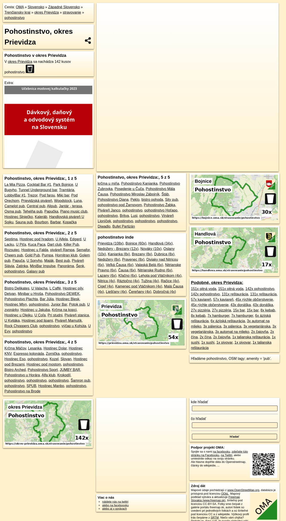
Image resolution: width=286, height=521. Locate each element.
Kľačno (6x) (127, 275)
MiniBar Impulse (43, 266)
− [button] (104, 17)
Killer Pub (71, 244)
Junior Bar (59, 304)
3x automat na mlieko (232, 332)
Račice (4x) (170, 281)
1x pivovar (224, 342)
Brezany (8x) (142, 254)
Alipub (52, 206)
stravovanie (72, 12)
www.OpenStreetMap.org (243, 490)
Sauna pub (24, 222)
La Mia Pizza (14, 184)
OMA (20, 7)
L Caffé (55, 288)
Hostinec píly (73, 288)
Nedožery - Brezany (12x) (118, 249)
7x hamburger (218, 316)
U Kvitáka (12, 320)
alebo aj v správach (114, 508)
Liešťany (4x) (116, 292)
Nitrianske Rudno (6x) (155, 270)
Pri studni (55, 315)
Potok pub (77, 304)
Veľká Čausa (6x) (119, 265)
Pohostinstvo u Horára (22, 375)
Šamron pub (80, 380)
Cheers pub (13, 255)
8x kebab (268, 310)
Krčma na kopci (64, 310)
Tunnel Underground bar (38, 190)
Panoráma (65, 266)
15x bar (239, 310)
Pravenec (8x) (133, 259)
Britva (124, 216)
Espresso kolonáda (28, 354)
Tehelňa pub (32, 211)
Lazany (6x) (107, 275)
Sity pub (171, 199)
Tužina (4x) (150, 281)
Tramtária (66, 190)
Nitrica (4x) (106, 281)
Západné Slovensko (64, 7)
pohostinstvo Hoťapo (160, 210)
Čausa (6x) (127, 270)
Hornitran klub (66, 255)
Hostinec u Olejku (18, 315)
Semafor (83, 250)
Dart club (54, 244)
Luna (78, 201)
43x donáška (241, 305)
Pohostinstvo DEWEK (62, 294)
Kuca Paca (36, 244)
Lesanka (35, 348)
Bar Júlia (47, 299)
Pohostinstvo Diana (113, 199)
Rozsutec (11, 250)
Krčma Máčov (15, 348)
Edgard (76, 239)
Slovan (66, 359)
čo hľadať (198, 419)
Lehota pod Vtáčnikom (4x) (160, 275)
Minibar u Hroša (30, 294)
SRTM (215, 517)
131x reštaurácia (235, 294)
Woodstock (63, 201)
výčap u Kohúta (73, 326)
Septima (11, 239)
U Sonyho (34, 261)
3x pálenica (212, 326)
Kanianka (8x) (119, 254)
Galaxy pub (36, 271)
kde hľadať (199, 402)
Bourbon (41, 222)
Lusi (134, 216)
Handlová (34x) (160, 243)
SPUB (31, 386)
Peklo (134, 199)
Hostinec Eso (14, 359)
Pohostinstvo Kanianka (139, 183)
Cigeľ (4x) (105, 286)
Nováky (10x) (150, 249)
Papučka (51, 211)
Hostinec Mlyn (15, 304)
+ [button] (104, 10)
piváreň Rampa (62, 250)
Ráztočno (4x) (128, 281)
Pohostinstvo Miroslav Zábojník (134, 194)
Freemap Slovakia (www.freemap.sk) (215, 498)
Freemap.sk (199, 160)
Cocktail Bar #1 (39, 184)
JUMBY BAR (70, 370)
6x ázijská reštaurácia (228, 321)
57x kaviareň (201, 299)
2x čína (205, 337)
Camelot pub (14, 206)
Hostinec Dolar (55, 348)
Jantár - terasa (70, 206)
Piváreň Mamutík (68, 320)
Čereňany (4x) (140, 292)
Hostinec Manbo (51, 386)
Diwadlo (104, 226)
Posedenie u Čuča (129, 189)
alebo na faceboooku (115, 505)
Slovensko (36, 7)
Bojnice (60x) (136, 243)
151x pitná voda (203, 289)
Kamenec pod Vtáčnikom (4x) (138, 286)
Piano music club (73, 211)
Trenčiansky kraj (17, 12)
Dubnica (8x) (164, 254)
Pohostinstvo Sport (43, 370)
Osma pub (12, 211)
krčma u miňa (108, 183)
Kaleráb (41, 217)
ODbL (225, 493)
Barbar (55, 222)
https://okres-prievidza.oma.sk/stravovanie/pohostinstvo (245, 160)
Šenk (80, 266)
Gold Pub (32, 255)
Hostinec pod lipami (37, 320)
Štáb (165, 194)
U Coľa (40, 315)
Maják (49, 261)
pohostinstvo (14, 18)
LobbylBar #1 (14, 195)
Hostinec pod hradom (37, 239)
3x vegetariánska (256, 326)
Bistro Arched (15, 370)
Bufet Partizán (123, 226)
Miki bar (63, 195)
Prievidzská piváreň (36, 201)
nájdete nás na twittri (115, 501)
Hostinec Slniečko (18, 217)
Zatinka (22, 266)
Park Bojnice (63, 184)
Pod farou (47, 195)
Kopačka (70, 222)
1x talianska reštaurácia (251, 337)
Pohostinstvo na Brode (22, 391)
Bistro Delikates (16, 288)
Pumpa (47, 255)
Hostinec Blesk (67, 299)
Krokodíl (64, 375)
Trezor (32, 195)
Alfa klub (48, 375)
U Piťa (21, 244)
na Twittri (226, 455)
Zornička (52, 354)
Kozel (54, 359)
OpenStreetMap (176, 160)
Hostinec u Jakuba (35, 310)
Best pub (63, 261)
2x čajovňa (259, 332)
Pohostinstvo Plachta (21, 299)
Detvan (10, 294)
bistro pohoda (152, 199)
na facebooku (221, 451)
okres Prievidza (46, 12)
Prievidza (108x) (111, 243)
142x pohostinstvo (259, 289)
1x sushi (207, 342)
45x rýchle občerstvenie (254, 299)
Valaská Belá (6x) (149, 265)
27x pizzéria (200, 310)
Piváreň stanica (77, 315)
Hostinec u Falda (34, 250)
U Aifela (62, 239)
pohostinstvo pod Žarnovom (120, 205)
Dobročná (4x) (164, 292)
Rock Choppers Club (21, 326)
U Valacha (39, 288)
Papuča (19, 261)
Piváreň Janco (109, 210)
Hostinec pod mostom (44, 364)
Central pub (36, 206)
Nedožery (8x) (109, 259)
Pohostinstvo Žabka (159, 205)
